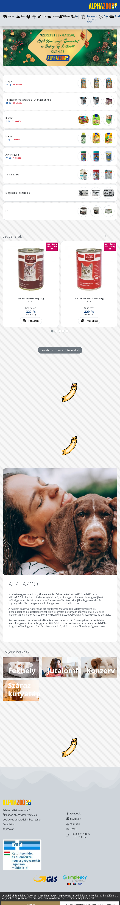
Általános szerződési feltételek (20, 815)
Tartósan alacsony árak (88, 19)
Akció (75, 17)
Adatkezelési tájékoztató (16, 810)
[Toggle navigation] (8, 6)
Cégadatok (9, 824)
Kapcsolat (8, 829)
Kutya (11, 16)
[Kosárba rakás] (31, 320)
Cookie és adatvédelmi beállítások (22, 819)
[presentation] (105, 236)
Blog (103, 17)
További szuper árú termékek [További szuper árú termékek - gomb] (60, 350)
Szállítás (113, 17)
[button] (11, 47)
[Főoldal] (101, 6)
